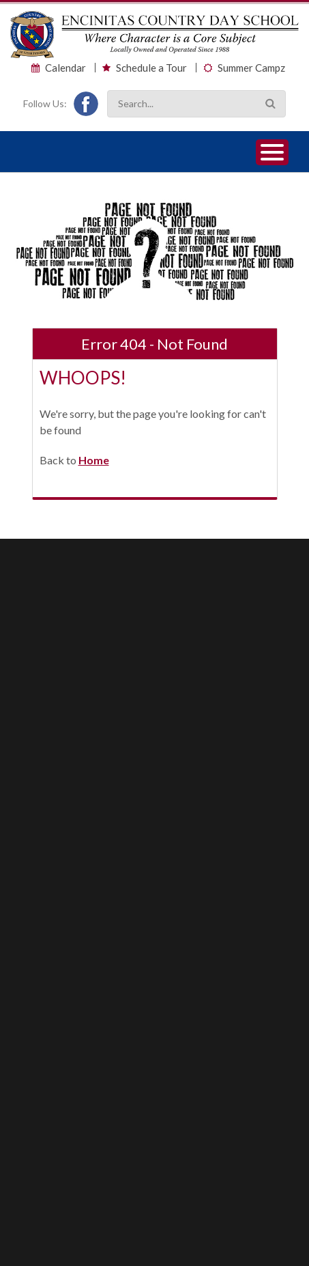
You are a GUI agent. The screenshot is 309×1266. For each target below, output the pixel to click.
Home (93, 459)
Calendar (65, 68)
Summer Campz (251, 68)
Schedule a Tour (151, 68)
